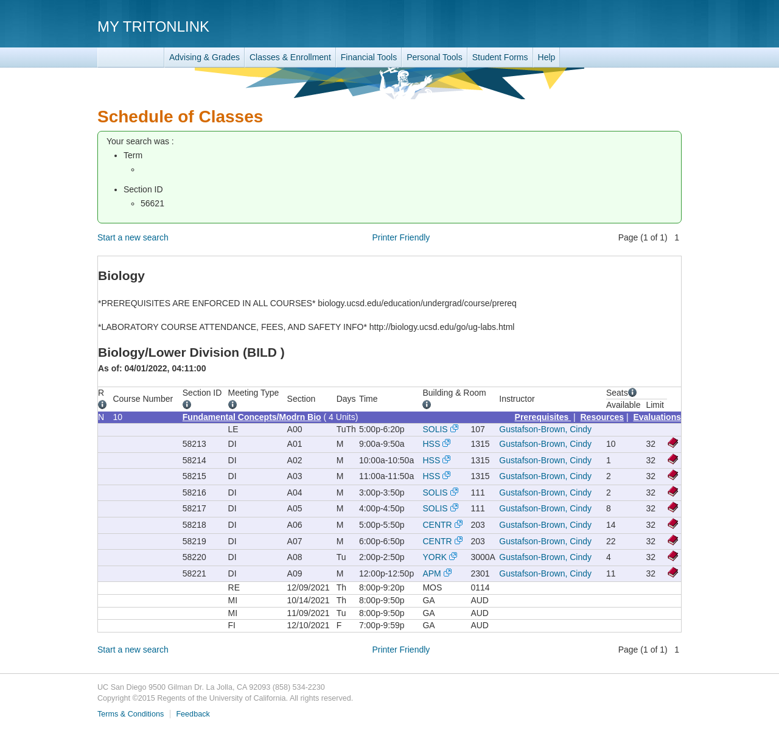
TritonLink (130, 57)
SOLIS (434, 429)
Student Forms (500, 57)
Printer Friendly (401, 237)
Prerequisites (543, 417)
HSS (431, 444)
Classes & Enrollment (290, 57)
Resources (602, 417)
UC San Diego (612, 26)
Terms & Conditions (130, 714)
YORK (434, 557)
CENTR (437, 525)
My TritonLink (153, 26)
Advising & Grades (204, 57)
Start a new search (133, 237)
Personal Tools (435, 57)
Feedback (192, 714)
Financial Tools (369, 57)
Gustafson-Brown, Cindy (545, 429)
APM (431, 573)
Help (547, 57)
